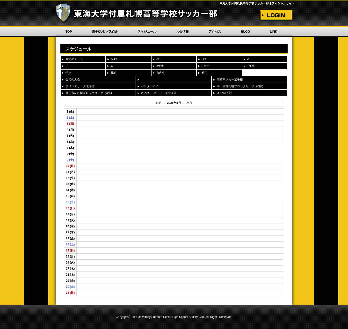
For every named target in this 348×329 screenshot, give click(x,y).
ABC (114, 59)
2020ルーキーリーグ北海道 (159, 93)
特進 (68, 72)
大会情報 (182, 31)
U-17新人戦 (224, 93)
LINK (273, 31)
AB (158, 59)
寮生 (205, 72)
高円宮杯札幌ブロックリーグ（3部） (89, 93)
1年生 (251, 66)
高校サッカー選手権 (230, 79)
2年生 (205, 66)
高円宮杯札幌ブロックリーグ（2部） (241, 86)
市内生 (160, 72)
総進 (114, 72)
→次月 (187, 103)
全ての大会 (72, 79)
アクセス (215, 31)
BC (204, 59)
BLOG (245, 31)
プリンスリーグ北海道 (79, 86)
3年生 (160, 66)
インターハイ (150, 86)
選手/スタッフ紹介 (105, 31)
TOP (68, 31)
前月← (160, 103)
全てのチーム (74, 59)
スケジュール (147, 31)
